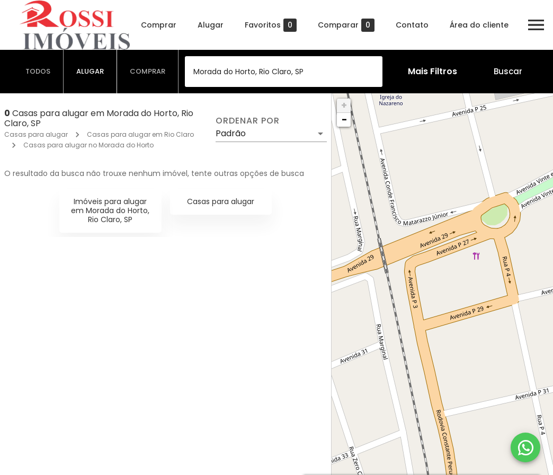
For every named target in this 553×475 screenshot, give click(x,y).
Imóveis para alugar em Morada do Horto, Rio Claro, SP (110, 210)
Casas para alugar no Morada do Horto (88, 144)
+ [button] (344, 105)
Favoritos (271, 25)
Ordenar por (247, 121)
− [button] (344, 119)
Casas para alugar (36, 134)
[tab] (38, 71)
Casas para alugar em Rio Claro (140, 134)
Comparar (346, 25)
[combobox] (283, 71)
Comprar (158, 25)
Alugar (211, 25)
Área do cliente (479, 25)
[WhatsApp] (525, 447)
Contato (412, 25)
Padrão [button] (231, 133)
